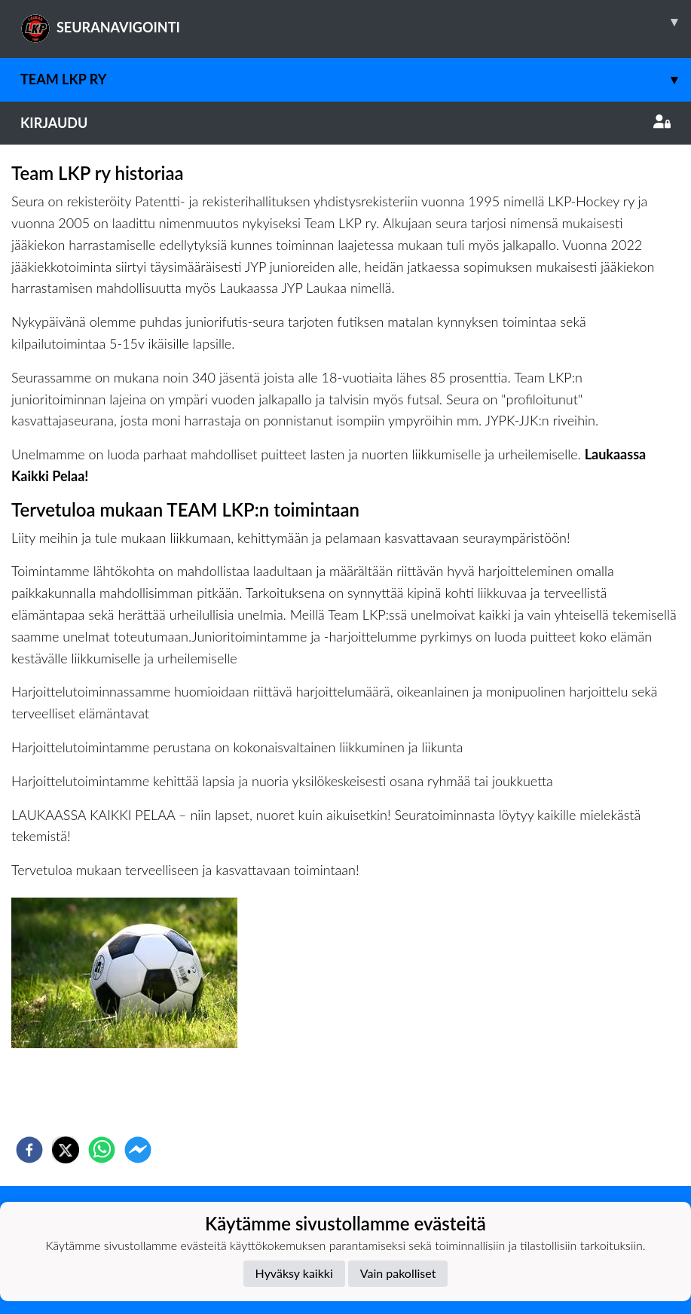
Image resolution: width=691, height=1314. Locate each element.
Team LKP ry (355, 79)
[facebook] (29, 1149)
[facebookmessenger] (137, 1149)
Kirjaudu (345, 122)
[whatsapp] (101, 1149)
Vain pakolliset (398, 1273)
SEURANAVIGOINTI (355, 22)
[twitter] (65, 1149)
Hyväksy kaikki (294, 1273)
